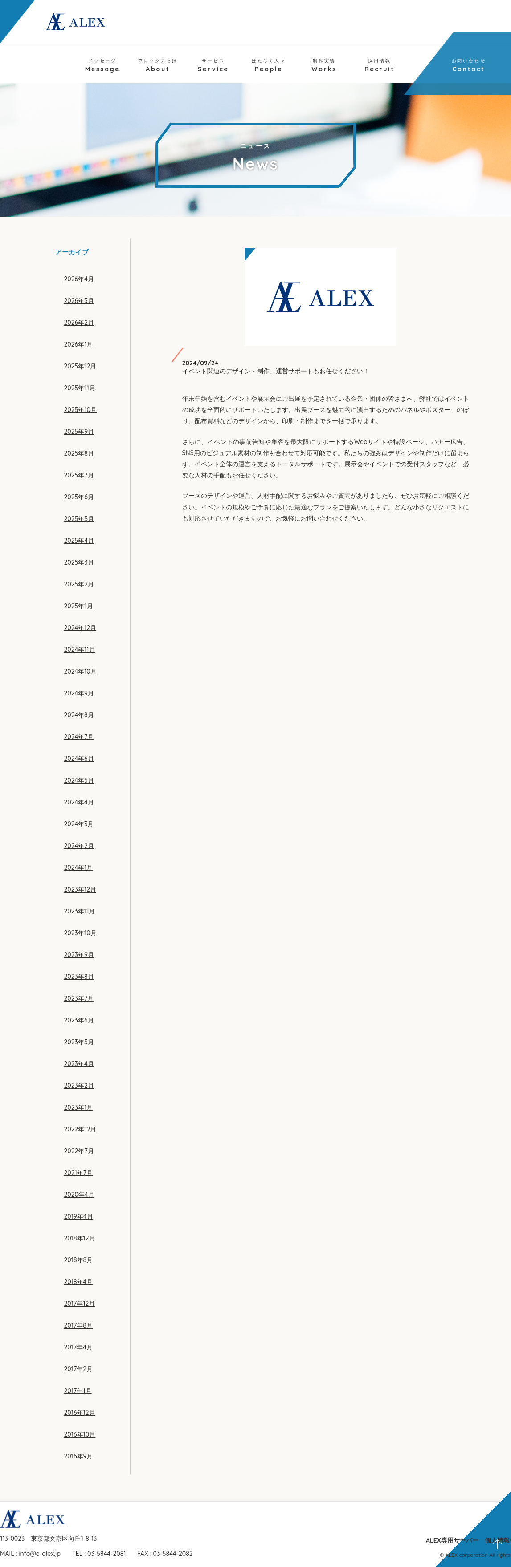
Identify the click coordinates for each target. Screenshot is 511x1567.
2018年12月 (79, 1238)
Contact (469, 65)
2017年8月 (78, 1325)
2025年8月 (79, 453)
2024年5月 (79, 780)
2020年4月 (79, 1195)
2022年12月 (80, 1129)
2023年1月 (78, 1107)
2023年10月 (80, 933)
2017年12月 (79, 1304)
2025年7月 (79, 475)
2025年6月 (79, 497)
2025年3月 (79, 562)
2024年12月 (80, 628)
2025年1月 (78, 606)
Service (213, 65)
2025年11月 (79, 388)
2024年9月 (79, 693)
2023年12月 (80, 889)
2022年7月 (79, 1151)
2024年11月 (79, 650)
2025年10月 (80, 410)
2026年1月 (78, 344)
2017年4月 (78, 1347)
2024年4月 (79, 802)
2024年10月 (80, 671)
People (269, 65)
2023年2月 (79, 1086)
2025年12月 (80, 366)
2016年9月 (78, 1456)
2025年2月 (79, 584)
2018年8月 (78, 1260)
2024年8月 (79, 715)
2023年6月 (79, 1020)
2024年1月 (78, 868)
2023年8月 (79, 977)
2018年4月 (78, 1282)
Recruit (379, 65)
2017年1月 (78, 1391)
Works (323, 65)
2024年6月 (79, 759)
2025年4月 (79, 541)
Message (102, 65)
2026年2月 (79, 323)
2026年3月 (79, 301)
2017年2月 (78, 1369)
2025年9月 (79, 432)
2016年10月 (80, 1434)
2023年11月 (79, 911)
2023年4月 (79, 1064)
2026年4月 (79, 279)
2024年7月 (79, 737)
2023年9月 (79, 955)
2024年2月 (79, 846)
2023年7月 (79, 998)
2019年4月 (78, 1216)
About (158, 65)
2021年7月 (78, 1173)
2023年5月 (79, 1042)
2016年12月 (79, 1413)
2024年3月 (79, 824)
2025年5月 (79, 519)
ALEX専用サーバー (452, 1540)
